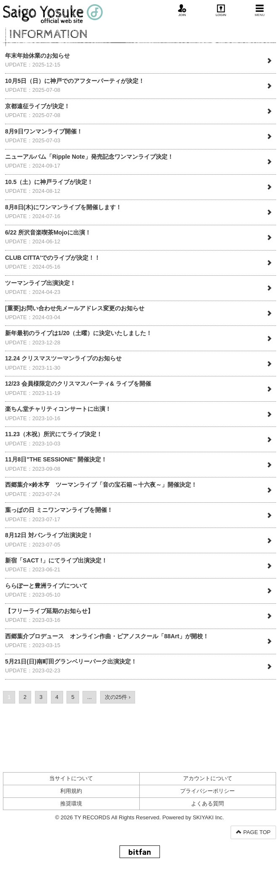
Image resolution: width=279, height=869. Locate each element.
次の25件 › (117, 697)
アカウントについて (207, 778)
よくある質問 (207, 803)
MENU (260, 10)
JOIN (182, 10)
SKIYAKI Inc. (208, 817)
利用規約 (71, 791)
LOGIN (220, 10)
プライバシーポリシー (207, 791)
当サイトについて (71, 778)
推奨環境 (71, 803)
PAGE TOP (253, 832)
